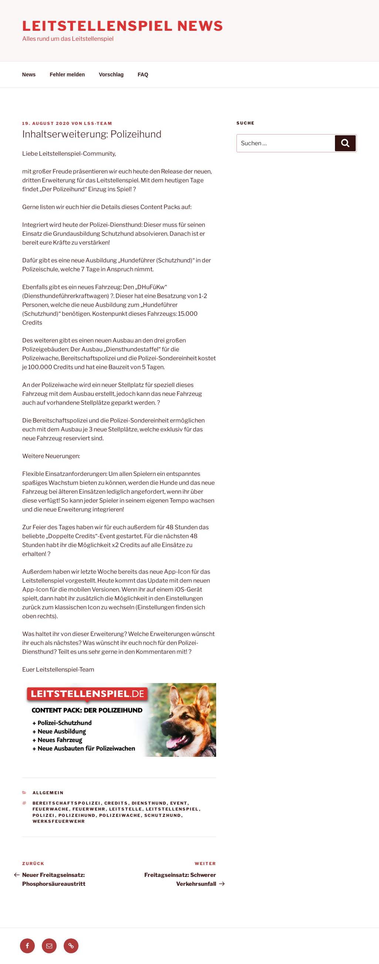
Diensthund (149, 803)
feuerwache (51, 809)
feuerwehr (89, 809)
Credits (116, 803)
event (179, 803)
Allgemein (48, 792)
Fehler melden (67, 74)
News (29, 74)
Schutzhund (162, 815)
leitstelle (125, 809)
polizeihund (77, 815)
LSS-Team (98, 123)
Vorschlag (111, 74)
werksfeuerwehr (59, 821)
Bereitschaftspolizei (67, 803)
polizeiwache (120, 815)
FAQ (143, 74)
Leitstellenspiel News (123, 26)
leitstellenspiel (172, 809)
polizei (44, 815)
